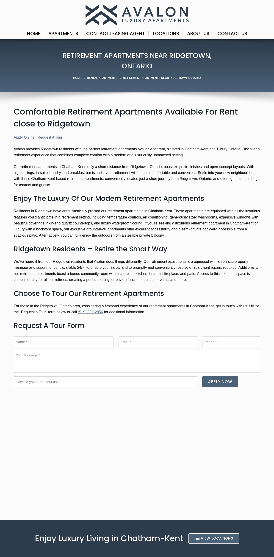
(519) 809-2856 (90, 312)
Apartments (63, 33)
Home (33, 33)
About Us (198, 33)
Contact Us (232, 33)
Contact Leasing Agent (115, 33)
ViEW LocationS (214, 538)
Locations (166, 33)
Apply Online (24, 137)
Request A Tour (50, 137)
